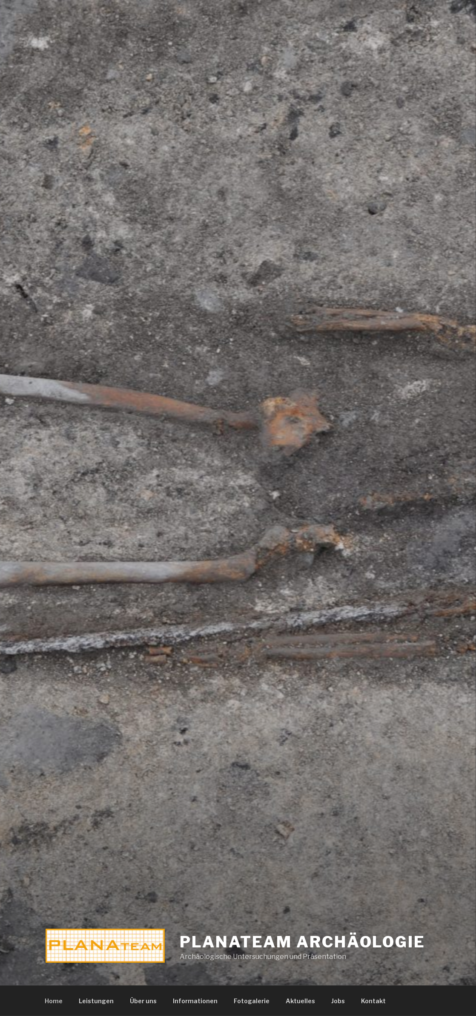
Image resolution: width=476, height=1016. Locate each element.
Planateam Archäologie (302, 942)
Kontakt (373, 1000)
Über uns (143, 1000)
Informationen (195, 1000)
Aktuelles (300, 1000)
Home (54, 1000)
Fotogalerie (252, 1000)
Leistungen (96, 1000)
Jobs (338, 1000)
